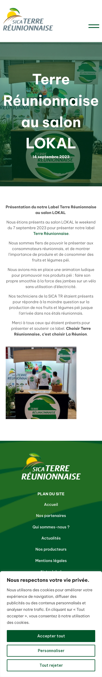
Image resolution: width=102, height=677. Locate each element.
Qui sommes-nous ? (51, 527)
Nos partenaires (51, 515)
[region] (51, 624)
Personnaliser (51, 650)
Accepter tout (51, 636)
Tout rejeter (51, 665)
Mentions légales (51, 560)
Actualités (51, 538)
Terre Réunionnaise (50, 233)
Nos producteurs (50, 549)
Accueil (51, 504)
